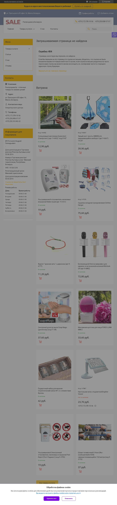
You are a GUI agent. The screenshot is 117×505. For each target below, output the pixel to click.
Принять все (51, 498)
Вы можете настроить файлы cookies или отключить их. (57, 493)
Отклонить (69, 498)
